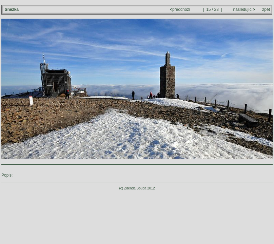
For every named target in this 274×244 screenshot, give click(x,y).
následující (243, 9)
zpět (266, 9)
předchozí (180, 9)
